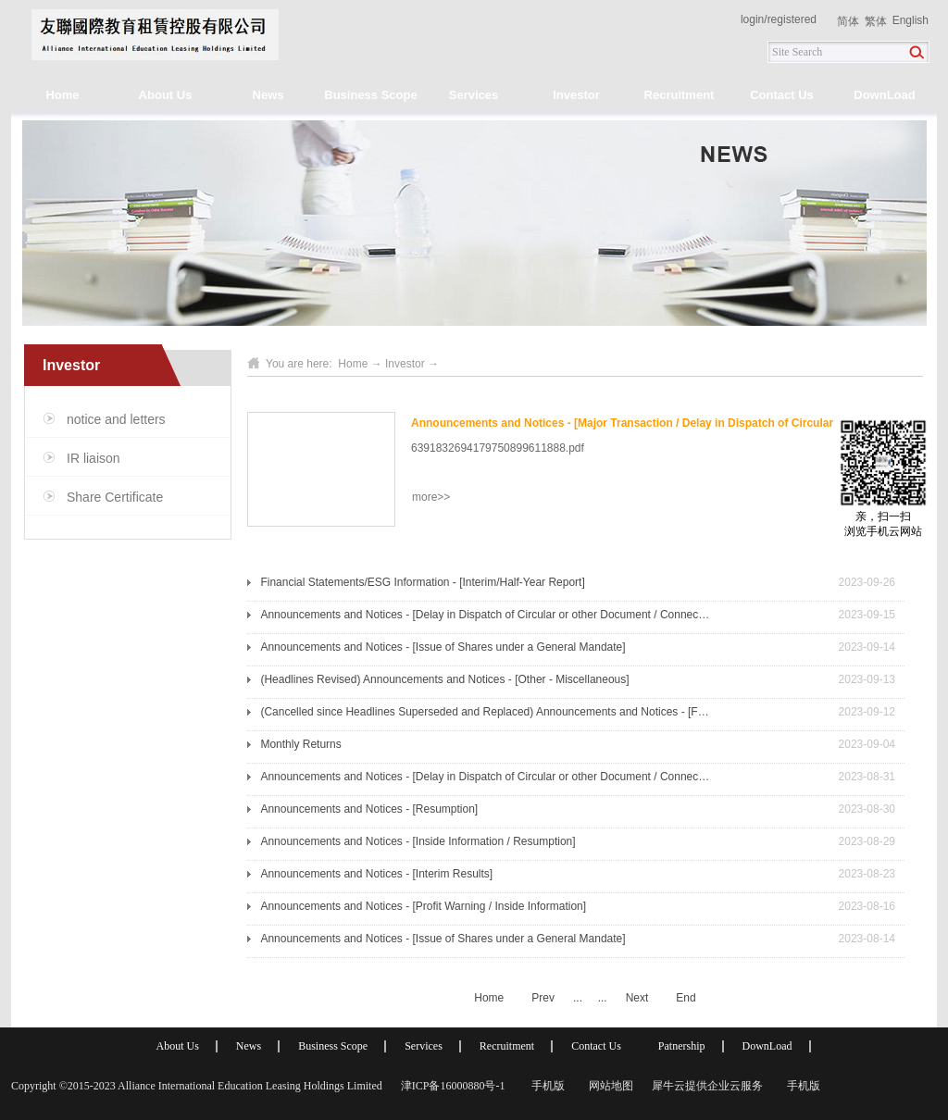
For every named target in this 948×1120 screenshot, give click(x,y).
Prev (543, 997)
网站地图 (608, 1085)
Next (637, 997)
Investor (405, 363)
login (752, 19)
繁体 (876, 21)
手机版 (545, 1085)
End (685, 997)
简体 (848, 21)
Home (62, 95)
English (910, 20)
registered (792, 19)
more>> (431, 497)
